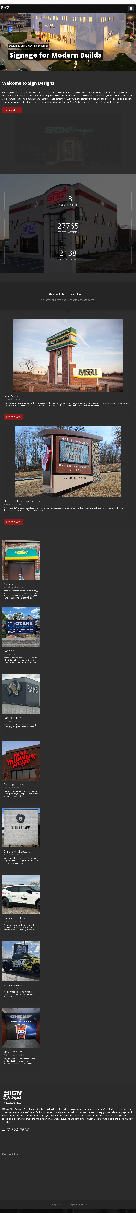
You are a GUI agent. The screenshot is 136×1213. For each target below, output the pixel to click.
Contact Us (10, 1154)
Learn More (12, 110)
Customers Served (68, 259)
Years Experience (68, 204)
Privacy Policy (81, 1204)
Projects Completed (68, 232)
